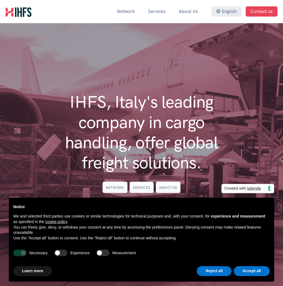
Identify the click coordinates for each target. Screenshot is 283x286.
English (226, 11)
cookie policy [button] (56, 221)
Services (157, 11)
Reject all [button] (214, 271)
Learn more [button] (32, 271)
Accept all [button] (252, 271)
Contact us (261, 11)
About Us (188, 11)
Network (126, 11)
